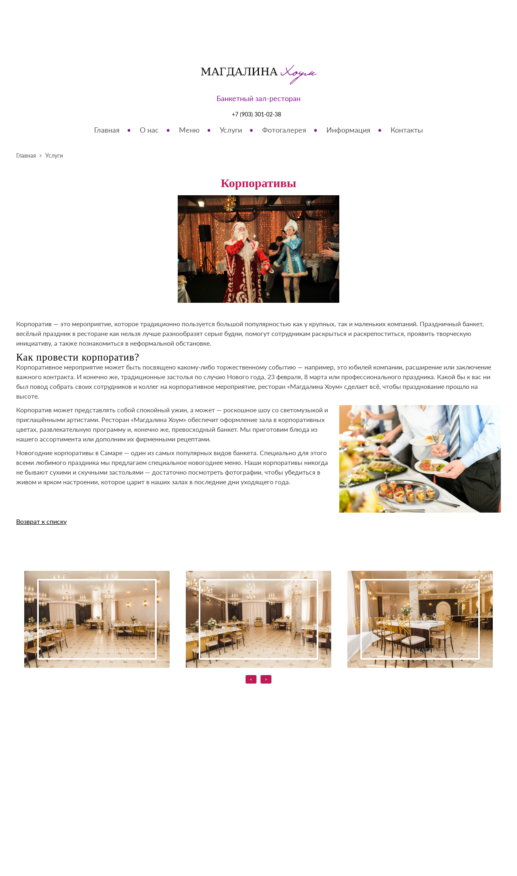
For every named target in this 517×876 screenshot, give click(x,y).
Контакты (407, 129)
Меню (189, 129)
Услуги (231, 129)
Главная (107, 129)
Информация (348, 129)
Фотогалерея (284, 129)
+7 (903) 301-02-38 (256, 114)
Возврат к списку (41, 521)
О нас (149, 129)
